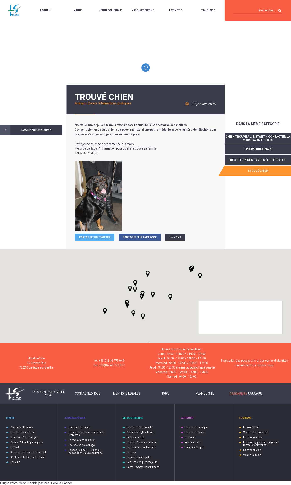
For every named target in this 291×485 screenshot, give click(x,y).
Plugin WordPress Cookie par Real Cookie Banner (36, 483)
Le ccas (131, 452)
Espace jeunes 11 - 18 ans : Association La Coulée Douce (86, 451)
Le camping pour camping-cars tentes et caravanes (261, 444)
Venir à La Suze (252, 455)
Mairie (77, 10)
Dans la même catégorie (257, 124)
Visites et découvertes (256, 432)
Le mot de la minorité (22, 432)
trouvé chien (257, 170)
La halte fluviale (252, 450)
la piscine (190, 437)
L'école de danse (195, 432)
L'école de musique (196, 427)
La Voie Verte (251, 427)
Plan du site (205, 393)
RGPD (166, 393)
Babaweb (255, 393)
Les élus (15, 462)
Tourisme (208, 10)
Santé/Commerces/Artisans (143, 467)
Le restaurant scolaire (81, 440)
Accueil (45, 10)
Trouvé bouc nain (258, 149)
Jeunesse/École (110, 10)
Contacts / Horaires (21, 427)
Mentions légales (126, 393)
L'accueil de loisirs (79, 427)
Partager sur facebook (140, 237)
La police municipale (138, 457)
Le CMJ (14, 447)
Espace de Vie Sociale (139, 427)
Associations (192, 442)
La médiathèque (194, 447)
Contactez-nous (88, 393)
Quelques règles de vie (140, 432)
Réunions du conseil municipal (28, 452)
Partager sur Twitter (94, 237)
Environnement (135, 437)
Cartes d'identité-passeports (26, 442)
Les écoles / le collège (82, 445)
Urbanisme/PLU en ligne (24, 437)
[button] (153, 295)
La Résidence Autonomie (141, 447)
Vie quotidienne (143, 10)
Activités (175, 10)
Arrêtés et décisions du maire (27, 457)
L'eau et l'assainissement (142, 442)
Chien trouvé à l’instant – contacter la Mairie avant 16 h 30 (258, 138)
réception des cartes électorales (258, 160)
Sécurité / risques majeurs (142, 462)
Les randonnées (252, 437)
